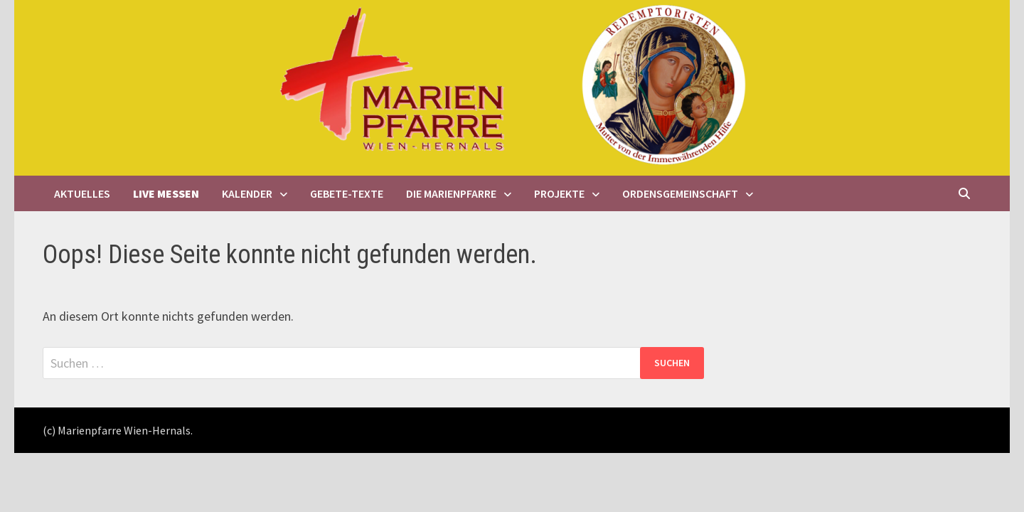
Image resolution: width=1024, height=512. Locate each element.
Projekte (559, 193)
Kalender (247, 193)
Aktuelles (82, 193)
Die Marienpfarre (451, 193)
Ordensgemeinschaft (680, 193)
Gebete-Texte (346, 193)
